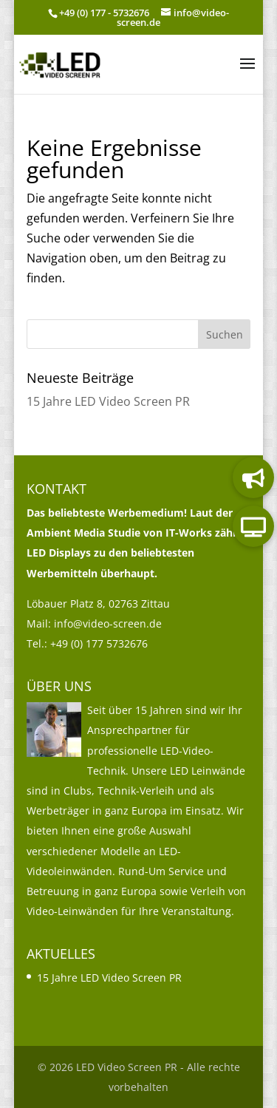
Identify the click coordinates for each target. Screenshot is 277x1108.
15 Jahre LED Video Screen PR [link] (108, 401)
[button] (247, 73)
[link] (60, 63)
